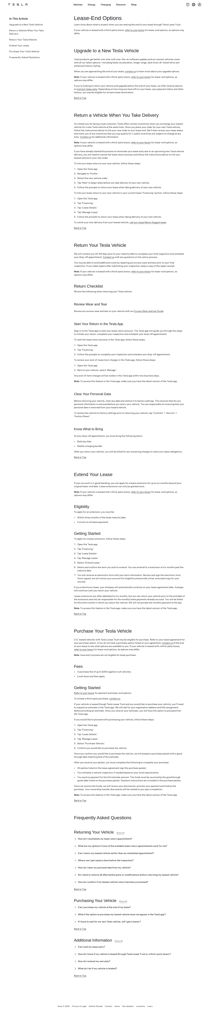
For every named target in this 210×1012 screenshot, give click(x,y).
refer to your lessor (135, 30)
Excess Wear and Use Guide (148, 311)
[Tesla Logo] (17, 5)
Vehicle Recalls (96, 1006)
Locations (140, 1006)
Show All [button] (120, 833)
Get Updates (128, 1006)
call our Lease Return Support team (148, 222)
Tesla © (63, 1006)
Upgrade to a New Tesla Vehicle (26, 24)
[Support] (187, 4)
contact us (130, 71)
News (117, 1006)
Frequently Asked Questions (24, 57)
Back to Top (80, 98)
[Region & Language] (193, 4)
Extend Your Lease (19, 45)
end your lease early (87, 89)
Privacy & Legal (79, 1006)
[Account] (199, 4)
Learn (150, 1006)
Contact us (85, 137)
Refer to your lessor (84, 693)
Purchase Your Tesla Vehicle (24, 51)
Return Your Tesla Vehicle (23, 39)
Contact (108, 1006)
